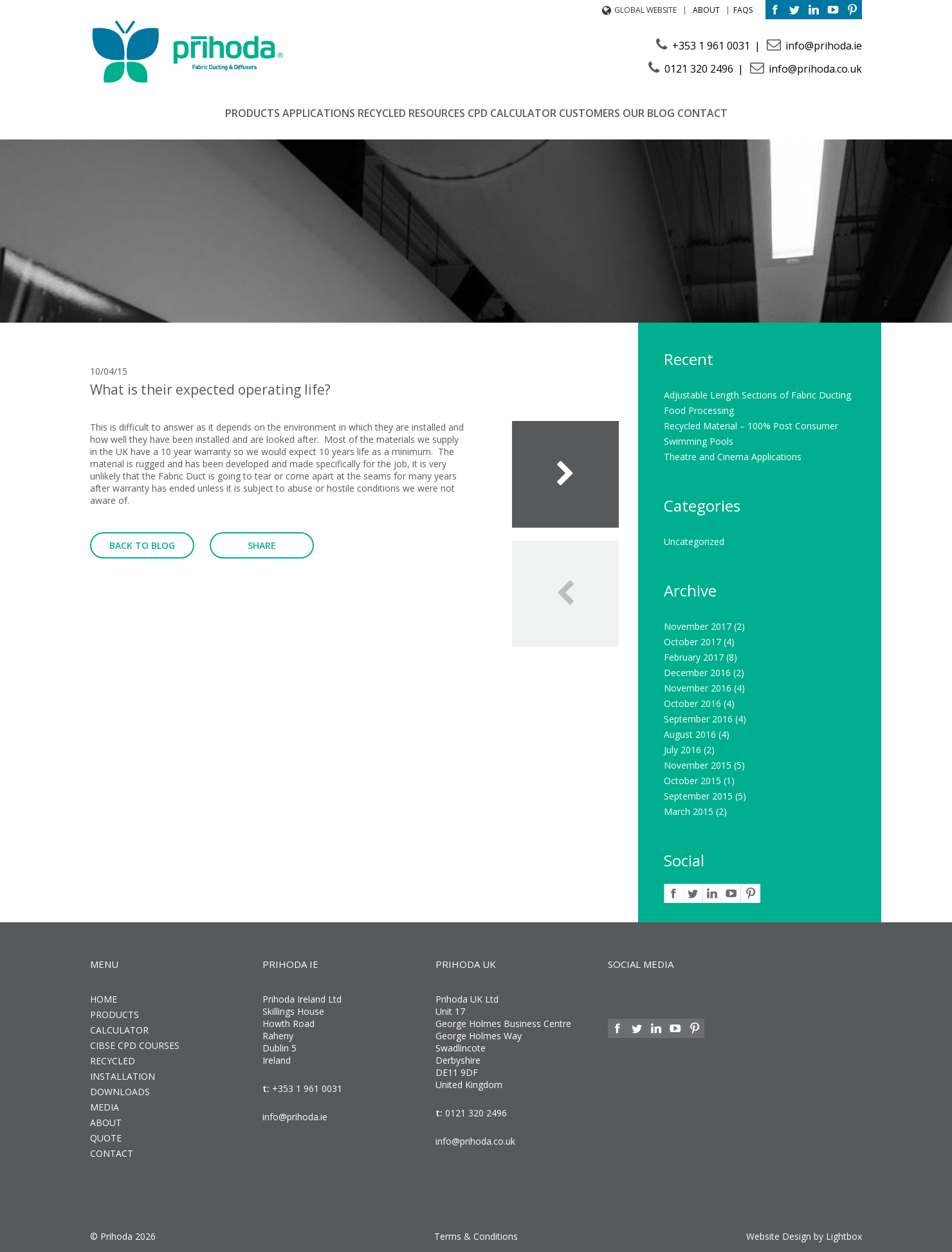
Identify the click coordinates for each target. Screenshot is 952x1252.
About (706, 9)
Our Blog (649, 113)
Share (262, 545)
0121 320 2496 (699, 69)
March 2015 (688, 811)
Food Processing (699, 410)
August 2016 (690, 734)
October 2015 (692, 780)
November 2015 (697, 765)
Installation (122, 1076)
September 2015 (698, 796)
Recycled (382, 113)
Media (104, 1107)
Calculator (523, 113)
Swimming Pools (698, 441)
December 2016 (697, 672)
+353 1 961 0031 (711, 46)
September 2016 (698, 719)
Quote (106, 1138)
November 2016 (697, 688)
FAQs (743, 9)
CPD (478, 113)
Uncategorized (694, 541)
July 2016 (682, 750)
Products (252, 113)
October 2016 (692, 703)
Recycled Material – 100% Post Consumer (751, 426)
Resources (436, 113)
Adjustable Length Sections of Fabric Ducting (757, 395)
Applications (318, 113)
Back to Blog (142, 545)
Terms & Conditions (476, 1236)
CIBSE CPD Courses (134, 1045)
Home (103, 999)
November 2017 (697, 626)
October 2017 (692, 642)
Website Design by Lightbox (804, 1236)
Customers (589, 113)
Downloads (120, 1092)
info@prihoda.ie (822, 46)
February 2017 (694, 657)
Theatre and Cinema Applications (732, 457)
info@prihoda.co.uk (814, 69)
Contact (702, 113)
